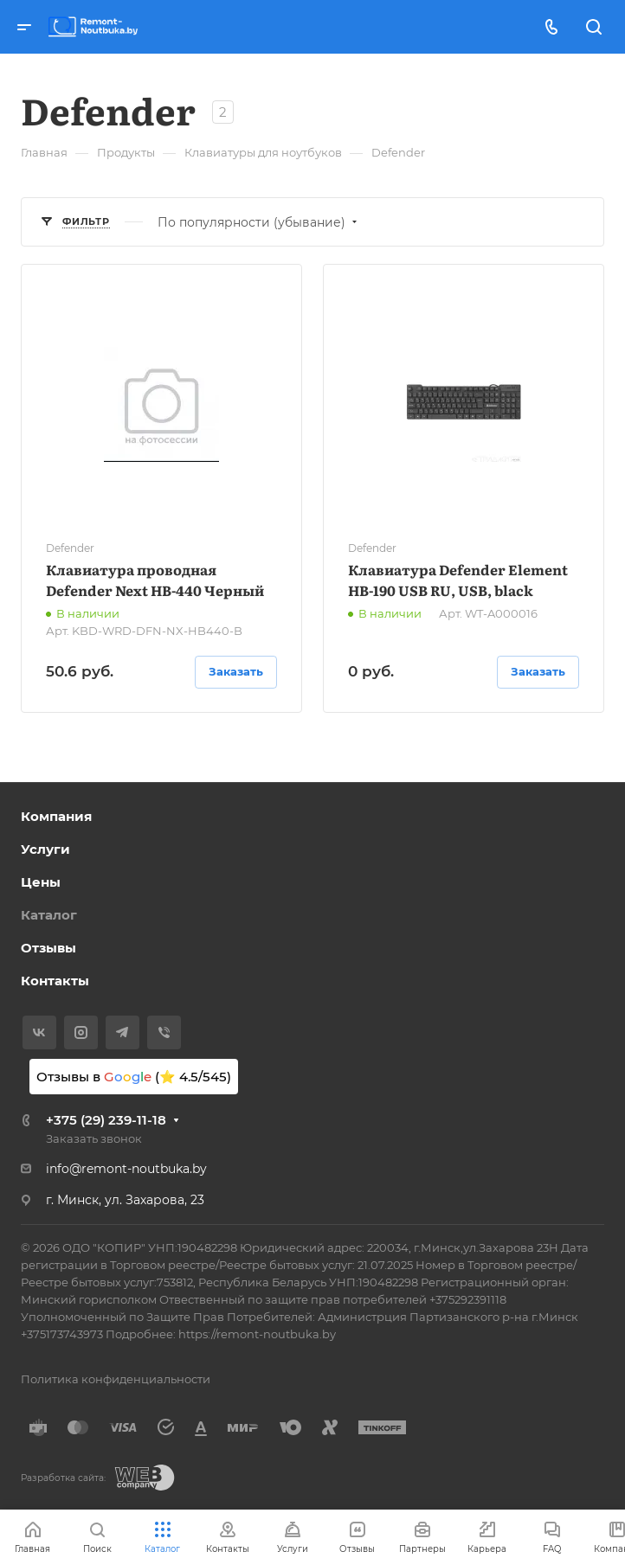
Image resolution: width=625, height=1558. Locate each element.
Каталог (49, 915)
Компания (56, 816)
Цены (41, 882)
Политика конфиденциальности (115, 1379)
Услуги (45, 849)
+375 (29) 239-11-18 (106, 1120)
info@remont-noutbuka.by (126, 1169)
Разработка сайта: (63, 1478)
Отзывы (48, 947)
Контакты (55, 980)
